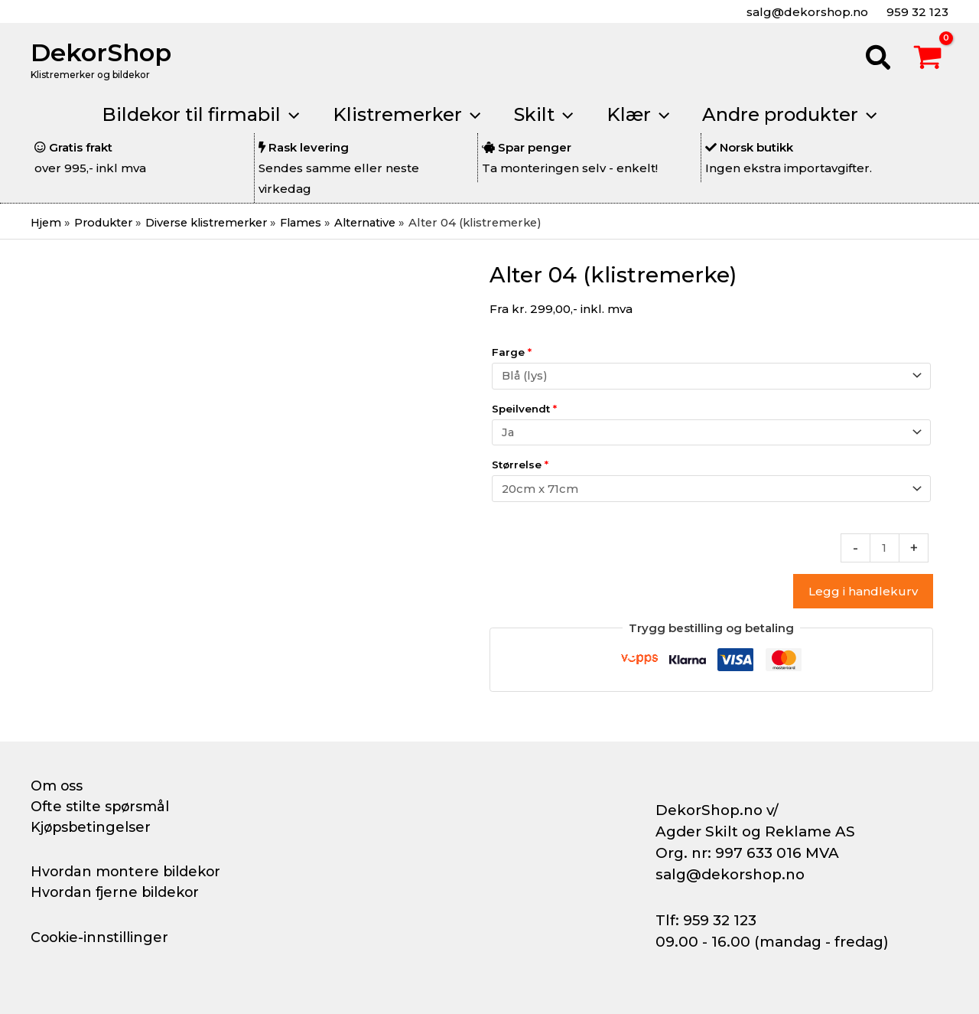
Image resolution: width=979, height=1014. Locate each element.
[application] (283, 114)
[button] (879, 59)
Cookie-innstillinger (100, 937)
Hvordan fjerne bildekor (116, 892)
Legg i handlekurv (863, 594)
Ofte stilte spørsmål (101, 806)
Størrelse (520, 467)
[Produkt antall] (884, 551)
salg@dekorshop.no (805, 12)
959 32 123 (915, 12)
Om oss (57, 786)
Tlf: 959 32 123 (705, 920)
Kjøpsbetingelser (92, 827)
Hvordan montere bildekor (127, 871)
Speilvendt (524, 409)
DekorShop (101, 52)
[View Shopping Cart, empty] (927, 59)
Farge (512, 352)
